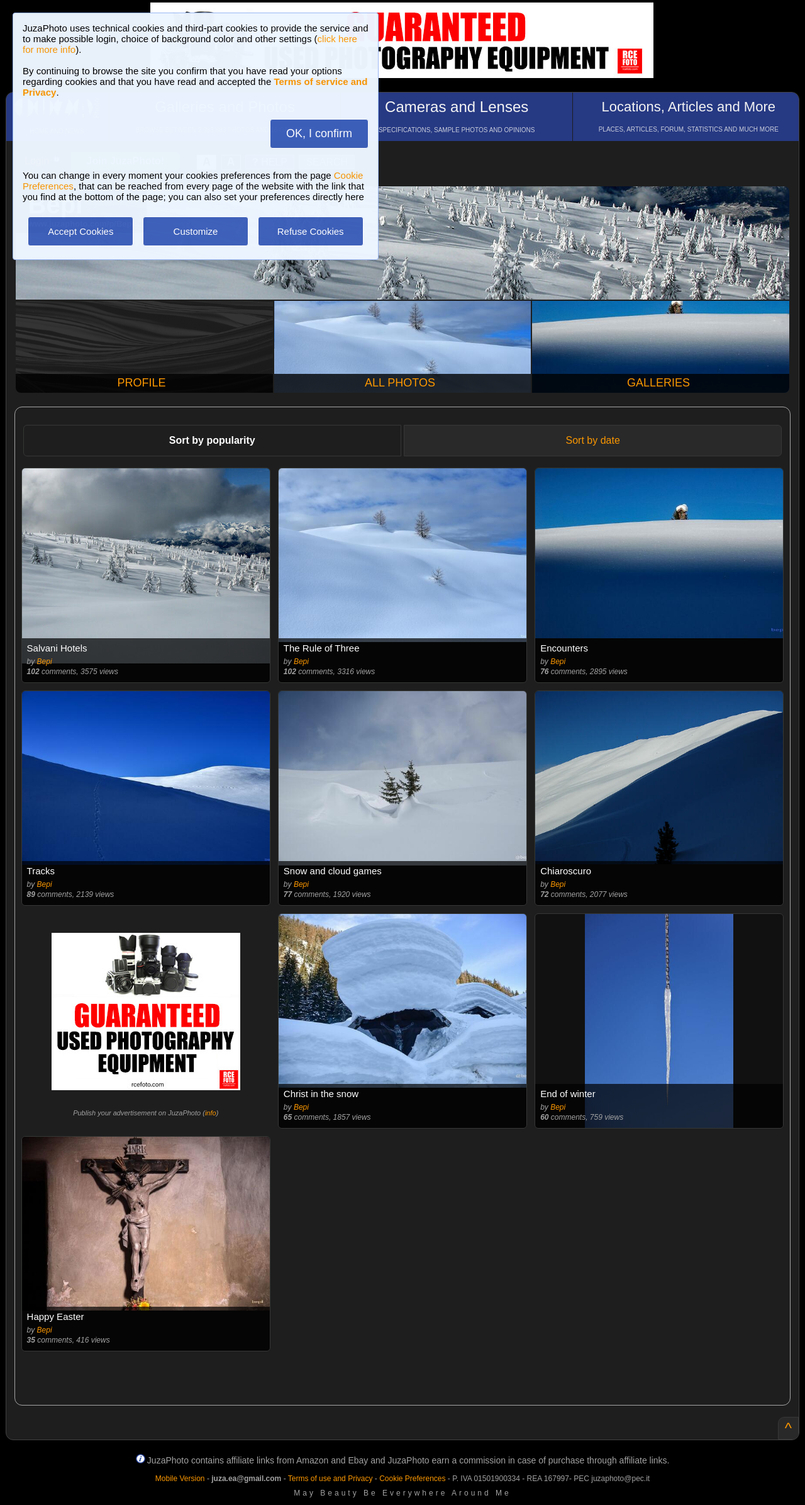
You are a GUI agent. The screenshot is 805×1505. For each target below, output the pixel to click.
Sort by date (593, 440)
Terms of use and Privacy (330, 1478)
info (210, 1113)
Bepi (44, 661)
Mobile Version (180, 1478)
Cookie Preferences (412, 1478)
